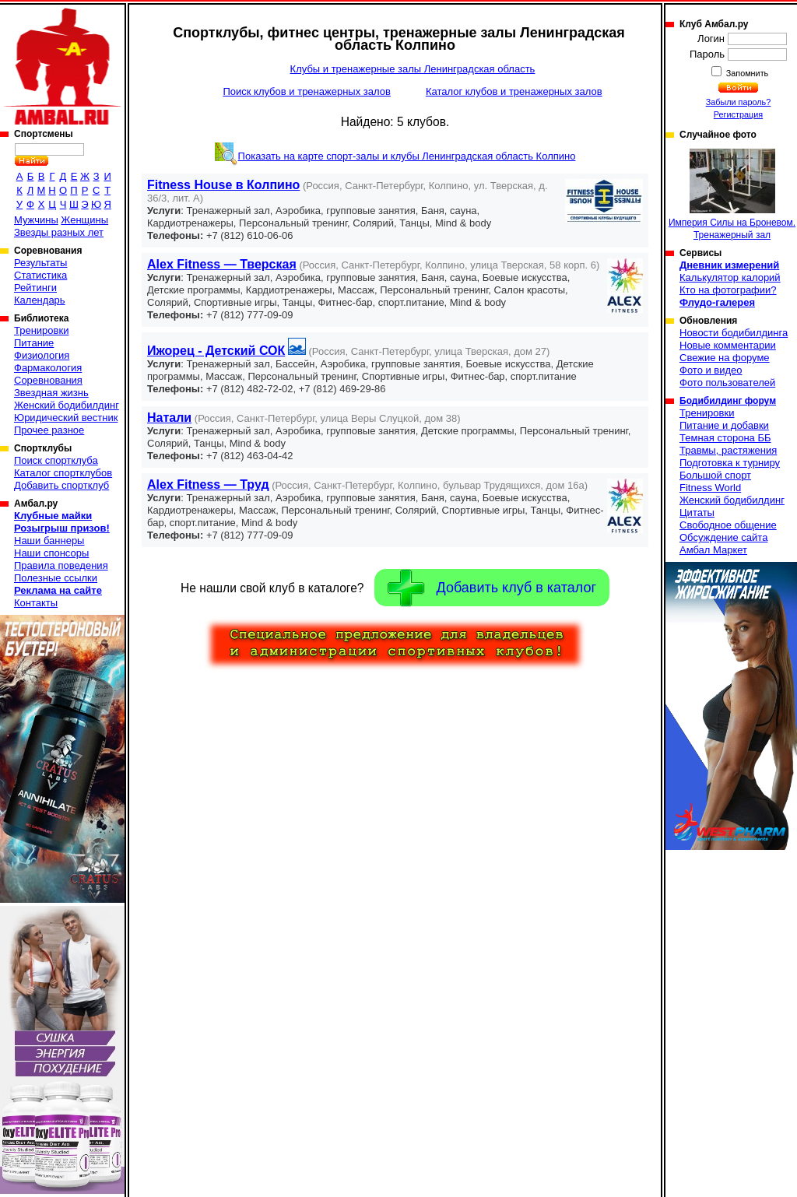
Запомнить (746, 73)
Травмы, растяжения (728, 450)
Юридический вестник (66, 417)
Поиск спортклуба (56, 460)
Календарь (39, 300)
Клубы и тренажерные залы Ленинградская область (412, 69)
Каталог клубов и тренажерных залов (514, 91)
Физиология (41, 355)
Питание (34, 343)
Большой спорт (715, 475)
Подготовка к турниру (729, 463)
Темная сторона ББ (725, 438)
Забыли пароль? (738, 102)
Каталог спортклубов (63, 473)
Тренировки (41, 330)
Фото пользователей (727, 382)
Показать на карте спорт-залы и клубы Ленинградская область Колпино (407, 156)
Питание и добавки (724, 425)
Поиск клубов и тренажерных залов (306, 91)
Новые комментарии (727, 345)
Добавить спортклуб (61, 485)
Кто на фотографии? (728, 290)
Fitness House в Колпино (223, 184)
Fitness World (710, 487)
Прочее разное (49, 430)
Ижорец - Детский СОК (216, 350)
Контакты (36, 603)
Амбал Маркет (713, 550)
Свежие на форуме (724, 357)
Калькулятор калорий (730, 277)
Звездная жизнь (51, 392)
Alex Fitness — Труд (208, 484)
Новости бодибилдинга (733, 333)
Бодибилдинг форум (727, 400)
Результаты (40, 263)
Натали (169, 417)
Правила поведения (61, 565)
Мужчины (36, 220)
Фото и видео (711, 370)
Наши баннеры (49, 540)
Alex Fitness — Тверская (222, 264)
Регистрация (738, 114)
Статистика (40, 275)
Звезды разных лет (59, 232)
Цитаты (696, 512)
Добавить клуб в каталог (492, 588)
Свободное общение (728, 525)
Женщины (84, 220)
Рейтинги (35, 287)
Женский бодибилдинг (66, 405)
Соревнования (48, 380)
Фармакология (48, 368)
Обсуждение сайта (723, 537)
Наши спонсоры (51, 553)
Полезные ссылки (55, 578)
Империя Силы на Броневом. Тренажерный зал (732, 194)
